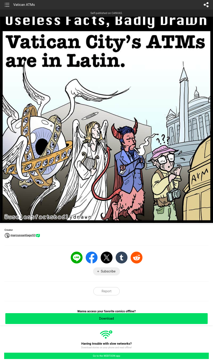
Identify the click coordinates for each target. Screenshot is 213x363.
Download (106, 318)
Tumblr (121, 257)
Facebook (92, 257)
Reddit (136, 257)
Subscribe (108, 271)
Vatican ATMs (24, 5)
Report (106, 291)
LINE (77, 257)
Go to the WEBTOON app (106, 355)
